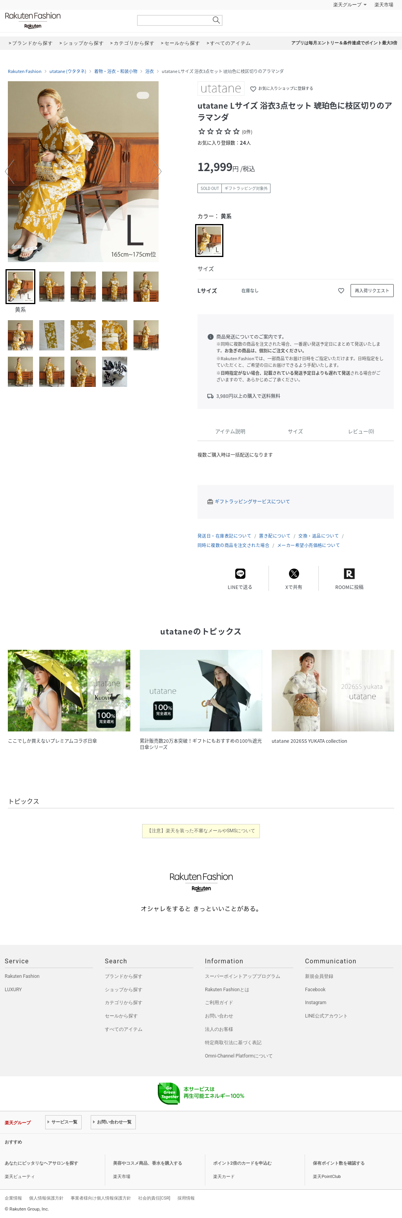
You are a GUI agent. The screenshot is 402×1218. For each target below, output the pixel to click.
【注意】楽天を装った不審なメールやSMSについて (201, 830)
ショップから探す (124, 989)
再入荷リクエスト (372, 290)
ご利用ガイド (219, 1002)
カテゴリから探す (124, 1002)
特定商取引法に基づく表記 (233, 1042)
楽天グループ (347, 4)
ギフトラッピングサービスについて (252, 501)
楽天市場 (384, 4)
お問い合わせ (219, 1016)
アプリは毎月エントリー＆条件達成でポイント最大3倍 (344, 43)
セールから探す (121, 1016)
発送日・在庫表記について (224, 535)
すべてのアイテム (124, 1029)
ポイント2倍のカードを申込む (242, 1163)
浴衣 (149, 71)
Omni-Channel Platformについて (239, 1056)
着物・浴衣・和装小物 (115, 71)
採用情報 (186, 1198)
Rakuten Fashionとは (227, 989)
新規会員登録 (319, 976)
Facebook (315, 989)
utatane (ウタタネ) (67, 71)
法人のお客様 (219, 1029)
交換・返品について (318, 535)
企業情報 (13, 1198)
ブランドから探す (124, 976)
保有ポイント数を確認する (339, 1163)
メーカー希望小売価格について (308, 545)
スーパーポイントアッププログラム (242, 976)
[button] (9, 171)
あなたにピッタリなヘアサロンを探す (41, 1163)
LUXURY (13, 989)
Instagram (315, 1002)
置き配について (275, 535)
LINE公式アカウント (326, 1016)
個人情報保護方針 (46, 1198)
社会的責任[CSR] (154, 1198)
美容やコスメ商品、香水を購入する (147, 1163)
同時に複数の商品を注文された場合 (233, 545)
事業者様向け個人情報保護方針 (101, 1198)
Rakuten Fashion (65, 20)
